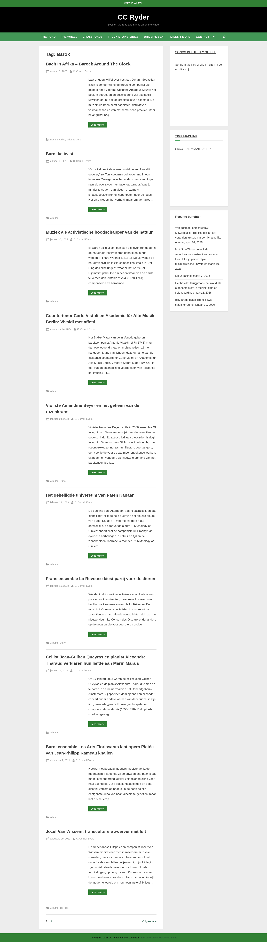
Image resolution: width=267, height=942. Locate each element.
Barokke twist (59, 153)
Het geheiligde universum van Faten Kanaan (90, 495)
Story (63, 642)
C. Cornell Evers (82, 71)
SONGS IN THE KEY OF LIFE (195, 52)
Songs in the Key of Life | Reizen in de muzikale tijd (198, 67)
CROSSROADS (93, 36)
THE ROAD (48, 36)
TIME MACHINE (186, 136)
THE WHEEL (69, 36)
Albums (54, 218)
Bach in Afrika (57, 139)
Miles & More (74, 139)
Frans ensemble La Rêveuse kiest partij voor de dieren (100, 578)
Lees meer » (99, 125)
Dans (63, 481)
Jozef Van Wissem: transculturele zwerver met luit (96, 831)
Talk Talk (64, 907)
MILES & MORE (180, 36)
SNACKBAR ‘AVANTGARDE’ (193, 148)
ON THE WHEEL (133, 3)
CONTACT (202, 36)
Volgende (148, 921)
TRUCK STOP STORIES (123, 36)
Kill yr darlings (183, 275)
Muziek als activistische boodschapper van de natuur (99, 232)
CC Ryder (133, 17)
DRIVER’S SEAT (154, 36)
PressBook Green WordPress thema (158, 937)
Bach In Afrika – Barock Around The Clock (88, 64)
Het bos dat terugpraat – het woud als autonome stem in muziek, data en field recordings (198, 288)
